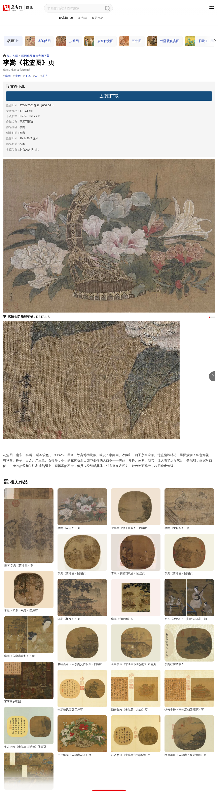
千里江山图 (199, 41)
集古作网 (12, 55)
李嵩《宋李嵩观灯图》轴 (180, 643)
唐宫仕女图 (98, 41)
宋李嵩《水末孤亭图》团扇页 (129, 528)
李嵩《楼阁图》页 (15, 643)
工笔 (28, 76)
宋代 (18, 76)
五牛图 (130, 41)
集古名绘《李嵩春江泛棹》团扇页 (186, 759)
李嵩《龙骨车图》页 (177, 528)
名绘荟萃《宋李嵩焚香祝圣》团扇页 (26, 701)
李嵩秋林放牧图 (121, 701)
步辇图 (67, 41)
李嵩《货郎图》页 (69, 643)
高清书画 (65, 18)
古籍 (82, 18)
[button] (209, 317)
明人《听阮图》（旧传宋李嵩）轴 (132, 643)
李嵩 (8, 76)
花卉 (45, 76)
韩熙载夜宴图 (163, 41)
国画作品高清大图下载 (35, 55)
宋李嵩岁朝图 (173, 701)
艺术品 (97, 18)
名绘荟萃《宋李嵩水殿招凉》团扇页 (80, 701)
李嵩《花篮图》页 (69, 528)
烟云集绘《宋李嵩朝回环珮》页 (130, 759)
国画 (29, 7)
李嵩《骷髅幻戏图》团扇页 (74, 585)
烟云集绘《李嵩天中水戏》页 (76, 759)
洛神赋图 (38, 41)
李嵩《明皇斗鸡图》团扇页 (181, 585)
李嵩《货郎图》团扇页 (18, 585)
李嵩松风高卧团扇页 (16, 759)
